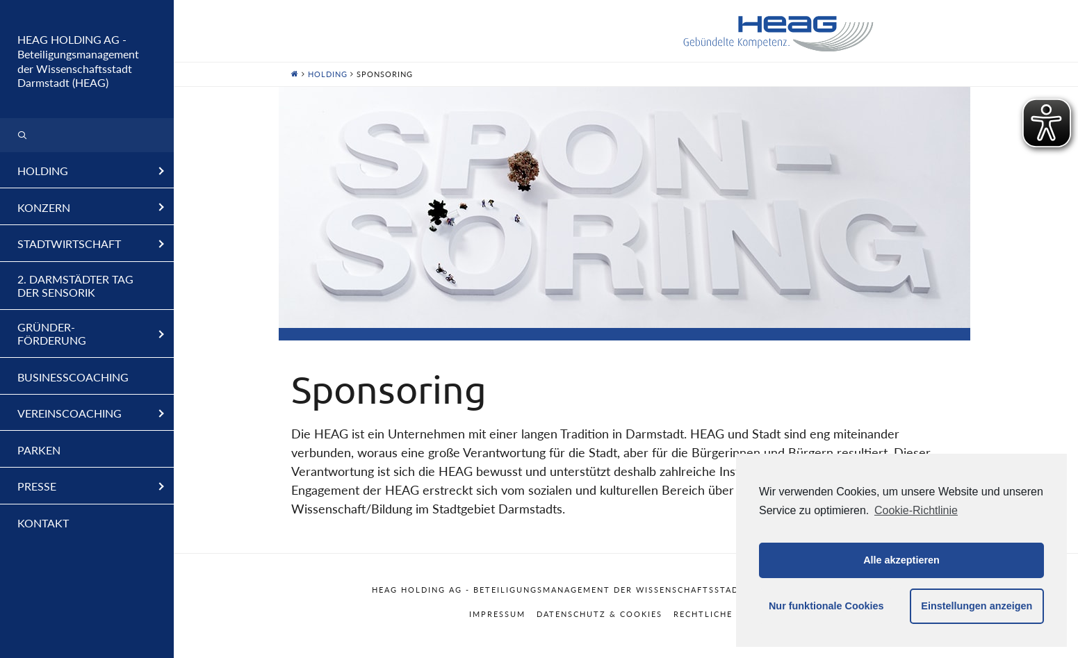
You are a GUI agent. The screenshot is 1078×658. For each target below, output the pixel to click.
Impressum (497, 613)
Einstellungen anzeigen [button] (976, 605)
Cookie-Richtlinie (916, 510)
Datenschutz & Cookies (599, 613)
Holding (328, 74)
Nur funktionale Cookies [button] (826, 605)
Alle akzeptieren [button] (901, 560)
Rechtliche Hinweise (728, 613)
